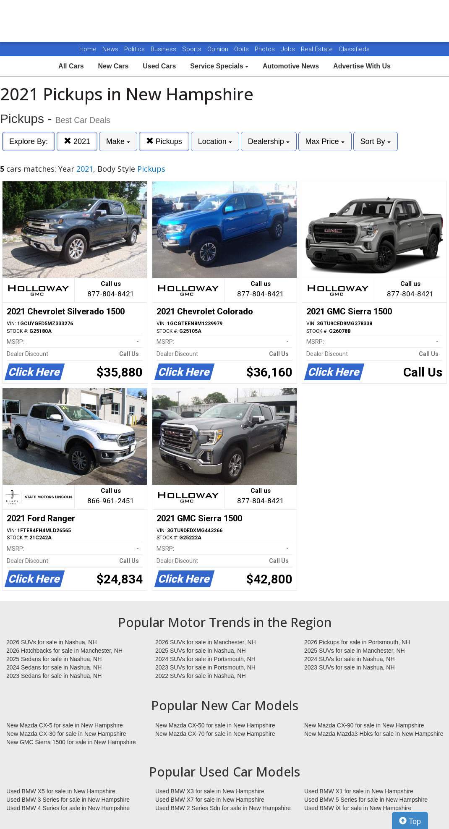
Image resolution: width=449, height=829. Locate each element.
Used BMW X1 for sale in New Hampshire (358, 791)
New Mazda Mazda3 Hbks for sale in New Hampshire (373, 733)
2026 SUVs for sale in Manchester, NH (205, 642)
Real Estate (317, 49)
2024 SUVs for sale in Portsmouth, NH (205, 659)
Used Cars (159, 66)
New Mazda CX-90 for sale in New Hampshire (364, 725)
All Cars (71, 66)
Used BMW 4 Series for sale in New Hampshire (68, 808)
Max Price (325, 141)
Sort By (375, 141)
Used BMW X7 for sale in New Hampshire (209, 799)
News (110, 49)
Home (88, 49)
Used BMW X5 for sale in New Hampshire (60, 791)
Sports (192, 49)
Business (164, 49)
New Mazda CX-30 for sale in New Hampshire (66, 733)
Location (215, 141)
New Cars (113, 66)
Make (118, 141)
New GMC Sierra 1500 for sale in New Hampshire (71, 742)
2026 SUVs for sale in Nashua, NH (51, 642)
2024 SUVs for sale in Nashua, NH (349, 659)
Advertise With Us (362, 66)
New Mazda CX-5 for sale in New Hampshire (64, 725)
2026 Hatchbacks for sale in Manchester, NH (64, 650)
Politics (134, 49)
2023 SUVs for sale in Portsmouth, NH (205, 667)
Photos (266, 49)
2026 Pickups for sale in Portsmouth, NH (357, 642)
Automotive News (291, 66)
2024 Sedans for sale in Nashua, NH (54, 667)
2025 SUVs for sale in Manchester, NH (354, 650)
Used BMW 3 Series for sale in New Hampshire (68, 799)
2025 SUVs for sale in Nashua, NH (200, 650)
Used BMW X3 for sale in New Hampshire (209, 791)
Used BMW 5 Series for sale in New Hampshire (366, 799)
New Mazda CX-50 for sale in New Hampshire (215, 725)
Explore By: (28, 141)
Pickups (164, 141)
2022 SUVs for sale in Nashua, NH (200, 675)
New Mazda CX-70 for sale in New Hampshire (215, 733)
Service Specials (219, 66)
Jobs (289, 49)
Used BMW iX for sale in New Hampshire (357, 808)
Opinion (218, 49)
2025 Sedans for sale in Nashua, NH (54, 659)
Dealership (269, 141)
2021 (77, 141)
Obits (242, 49)
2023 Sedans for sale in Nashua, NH (54, 675)
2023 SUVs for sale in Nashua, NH (349, 667)
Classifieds (354, 49)
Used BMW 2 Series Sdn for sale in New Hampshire (223, 808)
